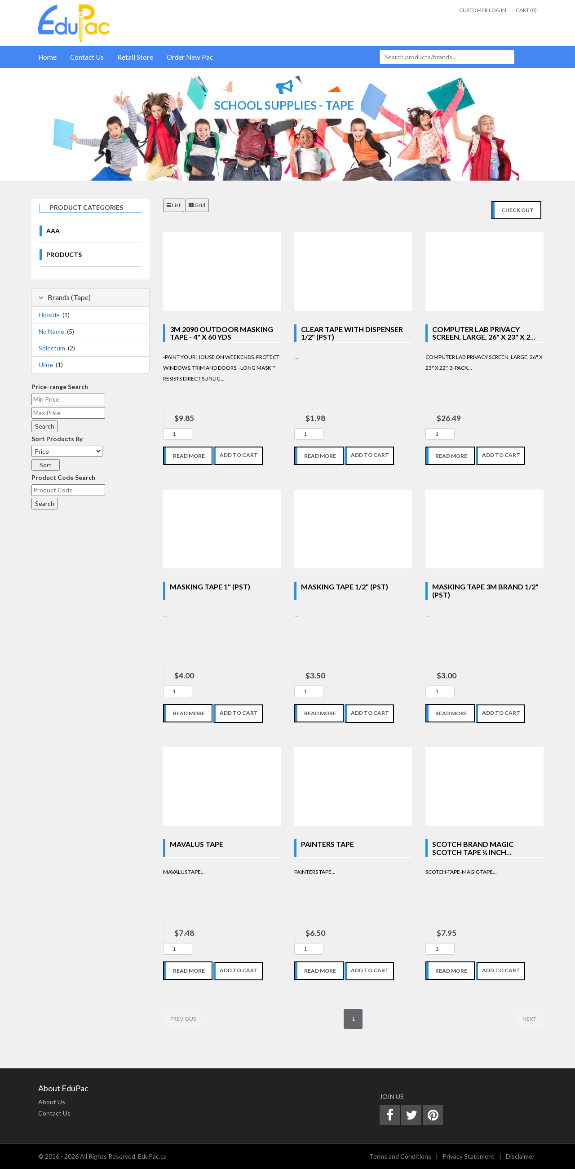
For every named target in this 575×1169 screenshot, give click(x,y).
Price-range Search (59, 386)
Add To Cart (239, 455)
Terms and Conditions (400, 1156)
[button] (14, 124)
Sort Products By (57, 439)
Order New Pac (190, 57)
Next (529, 1018)
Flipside (49, 315)
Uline (46, 364)
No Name (51, 331)
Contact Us (87, 57)
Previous (183, 1018)
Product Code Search (63, 477)
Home (47, 57)
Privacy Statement (468, 1156)
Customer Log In (482, 10)
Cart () (526, 10)
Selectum (52, 348)
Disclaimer (520, 1156)
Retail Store (135, 57)
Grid (197, 205)
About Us (51, 1102)
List (174, 205)
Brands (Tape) (65, 297)
